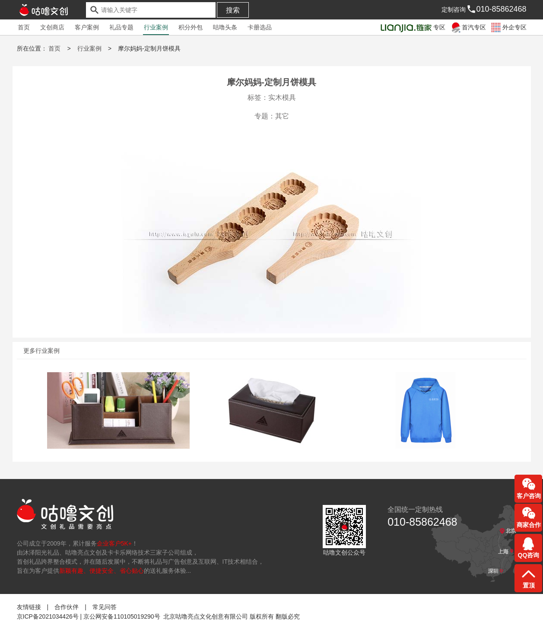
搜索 (233, 10)
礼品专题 (121, 27)
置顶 (529, 585)
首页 (24, 27)
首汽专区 (467, 27)
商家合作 (529, 524)
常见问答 (104, 606)
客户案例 (87, 27)
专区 (412, 27)
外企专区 (508, 27)
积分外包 (190, 27)
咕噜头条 (225, 27)
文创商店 (52, 27)
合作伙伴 (66, 606)
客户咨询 (529, 495)
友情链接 (29, 606)
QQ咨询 (529, 555)
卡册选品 (260, 27)
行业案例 (156, 27)
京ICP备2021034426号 (48, 616)
